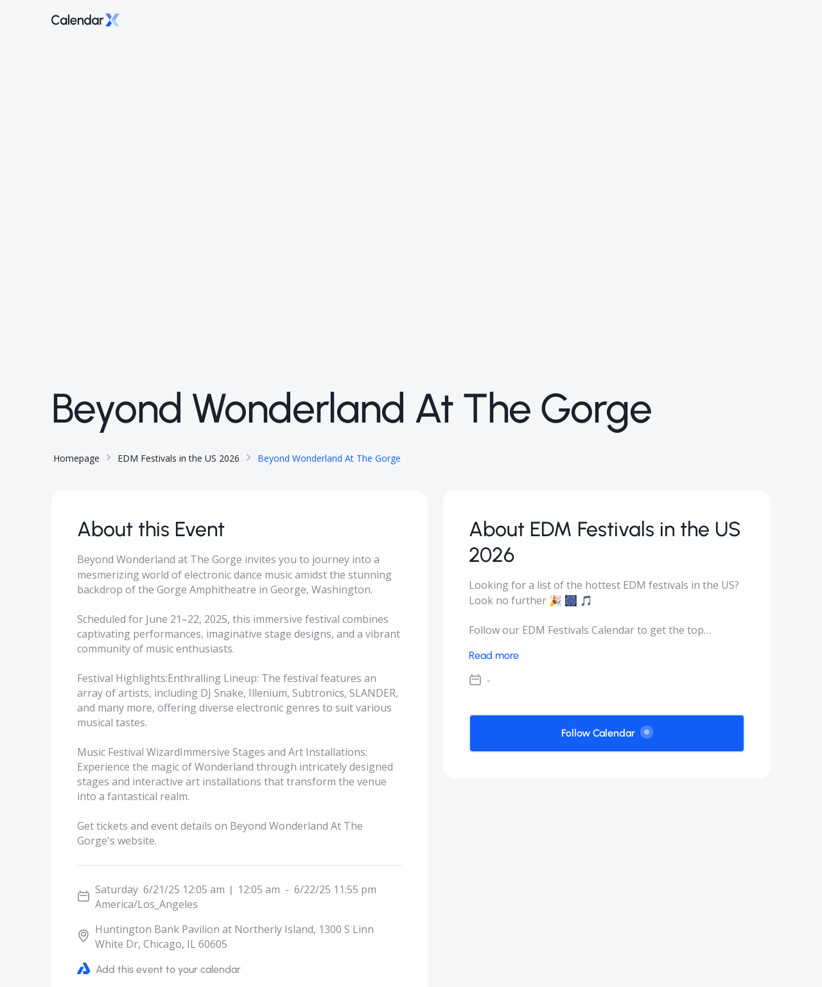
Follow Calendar (607, 732)
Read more (494, 655)
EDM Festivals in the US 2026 (179, 458)
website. (137, 841)
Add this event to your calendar (159, 968)
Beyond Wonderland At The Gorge (329, 458)
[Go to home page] (85, 19)
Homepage (76, 458)
